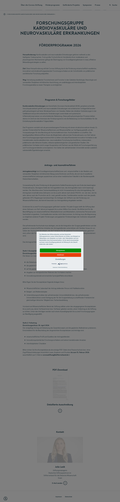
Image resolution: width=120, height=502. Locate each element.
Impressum (55, 267)
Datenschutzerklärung (62, 267)
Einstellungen (60, 259)
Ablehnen (60, 255)
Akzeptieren (60, 250)
